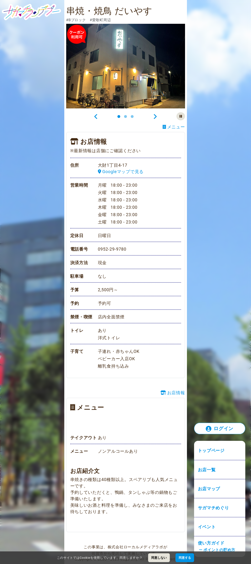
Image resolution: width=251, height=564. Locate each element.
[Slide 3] (132, 116)
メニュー (174, 126)
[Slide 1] (118, 116)
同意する (185, 557)
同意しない (159, 557)
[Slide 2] (125, 116)
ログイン (219, 429)
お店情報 (173, 392)
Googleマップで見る (121, 171)
